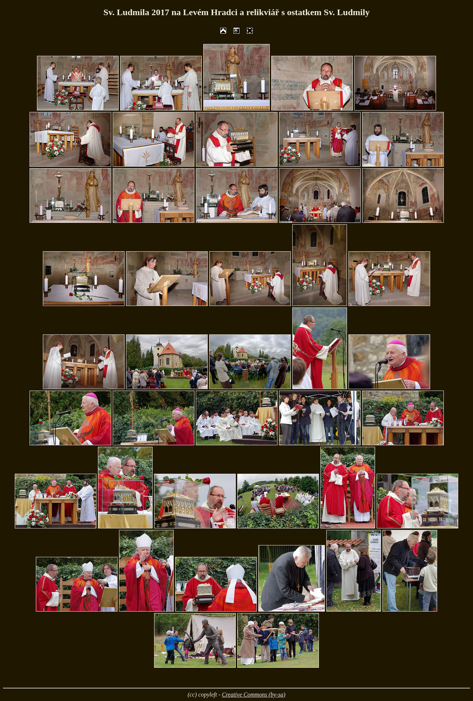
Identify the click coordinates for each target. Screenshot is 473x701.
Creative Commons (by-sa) (254, 694)
